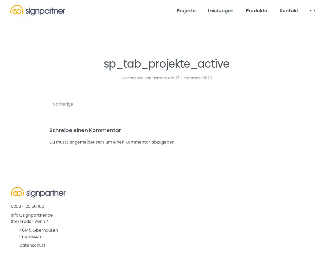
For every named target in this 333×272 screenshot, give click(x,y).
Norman (159, 78)
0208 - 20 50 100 (27, 206)
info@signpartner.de (32, 215)
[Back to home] (37, 10)
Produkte (256, 10)
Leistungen (221, 10)
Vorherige (63, 104)
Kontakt (289, 10)
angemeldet (82, 142)
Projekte (186, 10)
